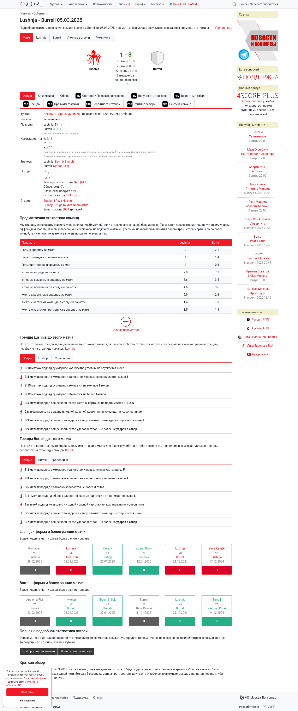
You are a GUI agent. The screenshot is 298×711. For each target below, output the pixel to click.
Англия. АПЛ (257, 328)
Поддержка (80, 697)
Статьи (98, 697)
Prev (242, 40)
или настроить (27, 700)
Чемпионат (104, 37)
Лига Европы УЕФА (257, 345)
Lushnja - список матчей (38, 651)
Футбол (56, 4)
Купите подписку (253, 101)
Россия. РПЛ (257, 319)
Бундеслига (257, 354)
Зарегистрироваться (264, 4)
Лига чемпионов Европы (257, 337)
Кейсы (123, 4)
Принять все (27, 692)
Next (273, 40)
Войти (243, 4)
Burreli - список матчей (76, 651)
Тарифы (140, 4)
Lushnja (70, 348)
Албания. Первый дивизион (62, 113)
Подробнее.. (223, 27)
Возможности (102, 4)
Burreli (69, 450)
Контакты (157, 4)
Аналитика (78, 4)
